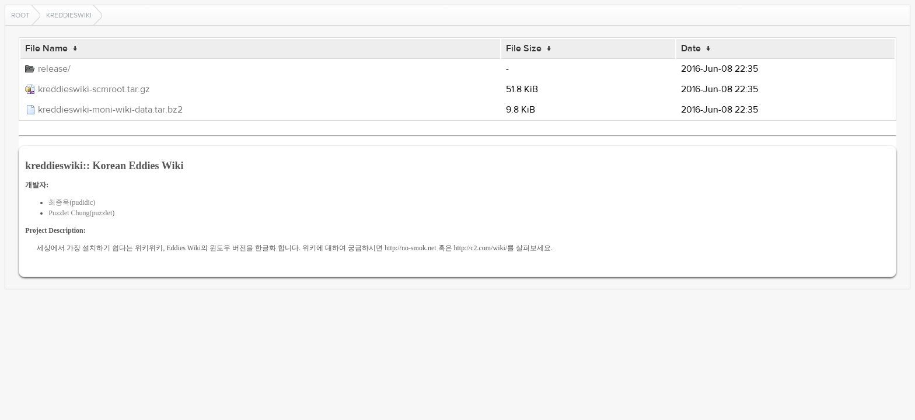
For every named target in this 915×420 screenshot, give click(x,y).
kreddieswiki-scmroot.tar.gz (94, 89)
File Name (46, 48)
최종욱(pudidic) (71, 202)
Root (20, 15)
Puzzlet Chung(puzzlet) (81, 213)
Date (691, 48)
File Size (524, 48)
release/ (54, 69)
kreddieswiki (69, 15)
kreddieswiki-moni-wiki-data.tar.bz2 (110, 110)
